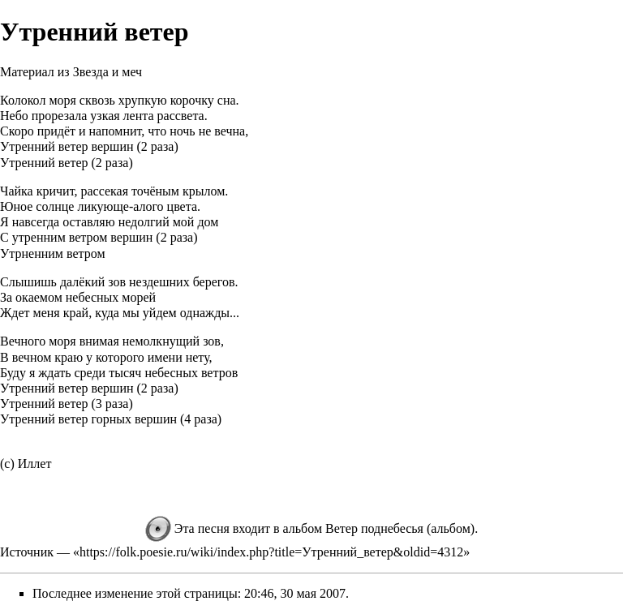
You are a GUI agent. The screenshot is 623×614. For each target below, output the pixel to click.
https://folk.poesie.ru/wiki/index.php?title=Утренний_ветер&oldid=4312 (271, 552)
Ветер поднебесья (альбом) (400, 528)
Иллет (35, 463)
